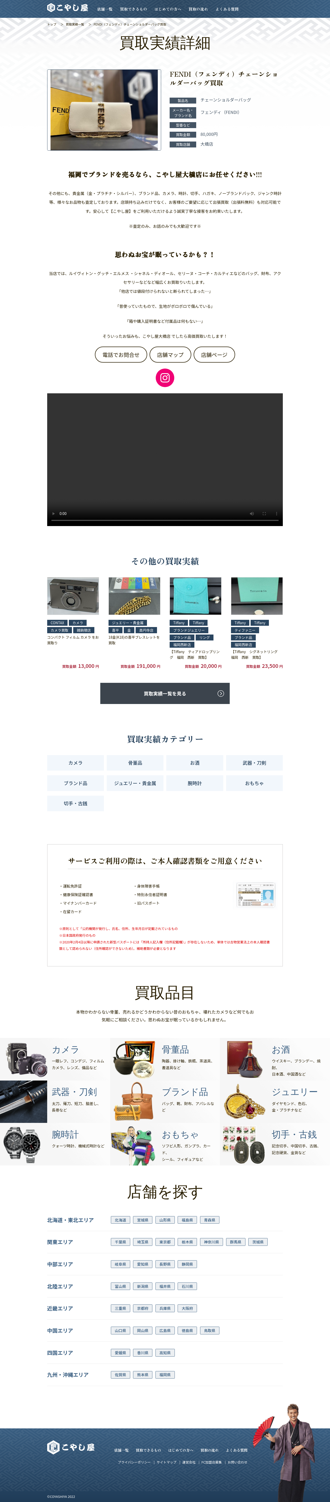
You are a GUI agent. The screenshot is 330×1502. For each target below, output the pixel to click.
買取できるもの (133, 9)
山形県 (165, 1220)
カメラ (76, 762)
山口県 (120, 1330)
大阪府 (187, 1308)
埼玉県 (142, 1242)
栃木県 (187, 1242)
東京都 (165, 1242)
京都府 (142, 1308)
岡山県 (142, 1330)
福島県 (187, 1220)
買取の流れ (198, 9)
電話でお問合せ (121, 354)
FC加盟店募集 (211, 1462)
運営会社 (188, 1462)
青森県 (209, 1220)
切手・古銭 (75, 803)
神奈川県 (211, 1242)
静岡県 (187, 1264)
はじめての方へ (168, 9)
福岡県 (165, 1374)
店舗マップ (170, 354)
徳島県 (187, 1330)
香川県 (142, 1352)
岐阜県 (120, 1264)
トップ (51, 24)
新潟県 (142, 1286)
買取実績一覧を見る (165, 693)
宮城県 (142, 1220)
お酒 (195, 762)
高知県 (165, 1352)
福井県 (165, 1286)
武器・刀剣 (254, 762)
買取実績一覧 (75, 24)
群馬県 (235, 1242)
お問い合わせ (238, 1462)
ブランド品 (75, 783)
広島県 (165, 1330)
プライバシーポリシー (134, 1462)
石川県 (187, 1286)
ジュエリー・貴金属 (135, 783)
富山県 (120, 1286)
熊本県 (142, 1374)
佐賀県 (120, 1374)
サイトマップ (166, 1462)
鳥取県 (209, 1330)
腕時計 (195, 783)
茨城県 (258, 1242)
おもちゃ (254, 783)
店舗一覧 (105, 9)
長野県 (165, 1264)
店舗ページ (214, 354)
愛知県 (142, 1264)
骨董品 (135, 762)
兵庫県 (165, 1308)
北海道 (120, 1220)
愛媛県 (120, 1352)
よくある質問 (227, 9)
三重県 (120, 1308)
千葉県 (120, 1242)
